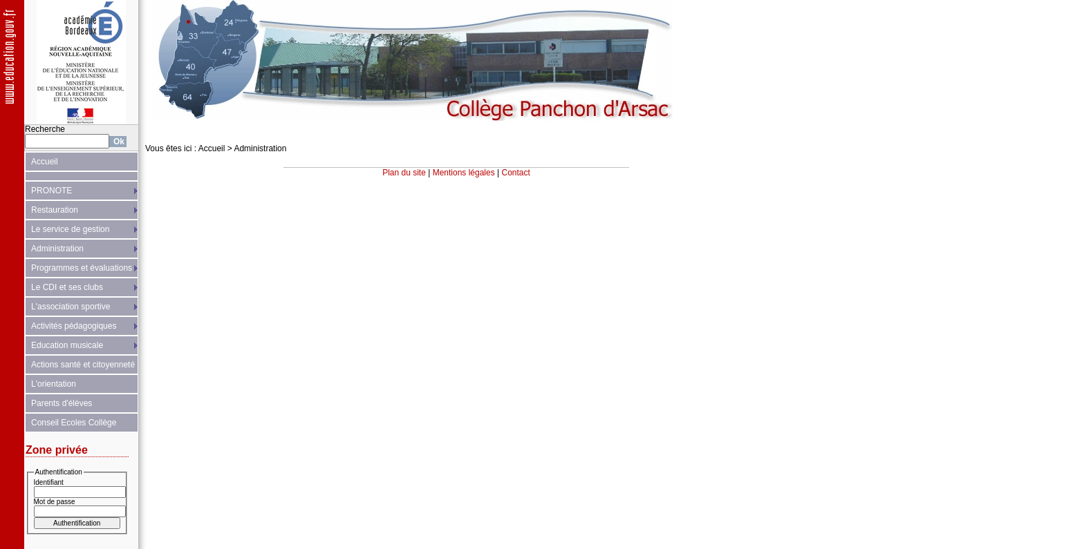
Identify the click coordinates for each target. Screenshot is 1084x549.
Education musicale (67, 345)
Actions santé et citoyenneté (83, 364)
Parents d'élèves (61, 403)
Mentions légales (464, 172)
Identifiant (49, 482)
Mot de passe (54, 501)
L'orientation (53, 384)
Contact (516, 172)
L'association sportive (70, 306)
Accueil (44, 161)
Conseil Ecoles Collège (73, 422)
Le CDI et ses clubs (67, 287)
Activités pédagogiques (73, 326)
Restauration (54, 210)
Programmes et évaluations (81, 268)
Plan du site (404, 172)
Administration (57, 248)
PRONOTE (51, 190)
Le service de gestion (70, 229)
